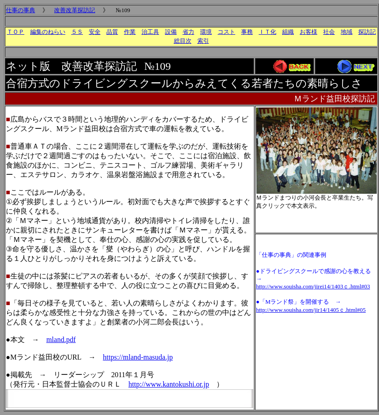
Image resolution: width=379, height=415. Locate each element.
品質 (112, 31)
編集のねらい (47, 31)
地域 (346, 31)
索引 (203, 40)
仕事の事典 (20, 10)
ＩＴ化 (267, 31)
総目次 (183, 40)
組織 (288, 31)
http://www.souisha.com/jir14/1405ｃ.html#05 (311, 309)
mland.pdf (61, 339)
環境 (206, 31)
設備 (171, 31)
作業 (130, 31)
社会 (329, 31)
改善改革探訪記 (74, 10)
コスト (226, 31)
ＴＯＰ (15, 31)
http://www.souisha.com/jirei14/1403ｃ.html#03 (313, 286)
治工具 (150, 31)
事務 (247, 31)
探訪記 (367, 31)
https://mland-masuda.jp (138, 357)
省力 (188, 31)
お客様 (308, 31)
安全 (94, 31)
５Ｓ (77, 31)
